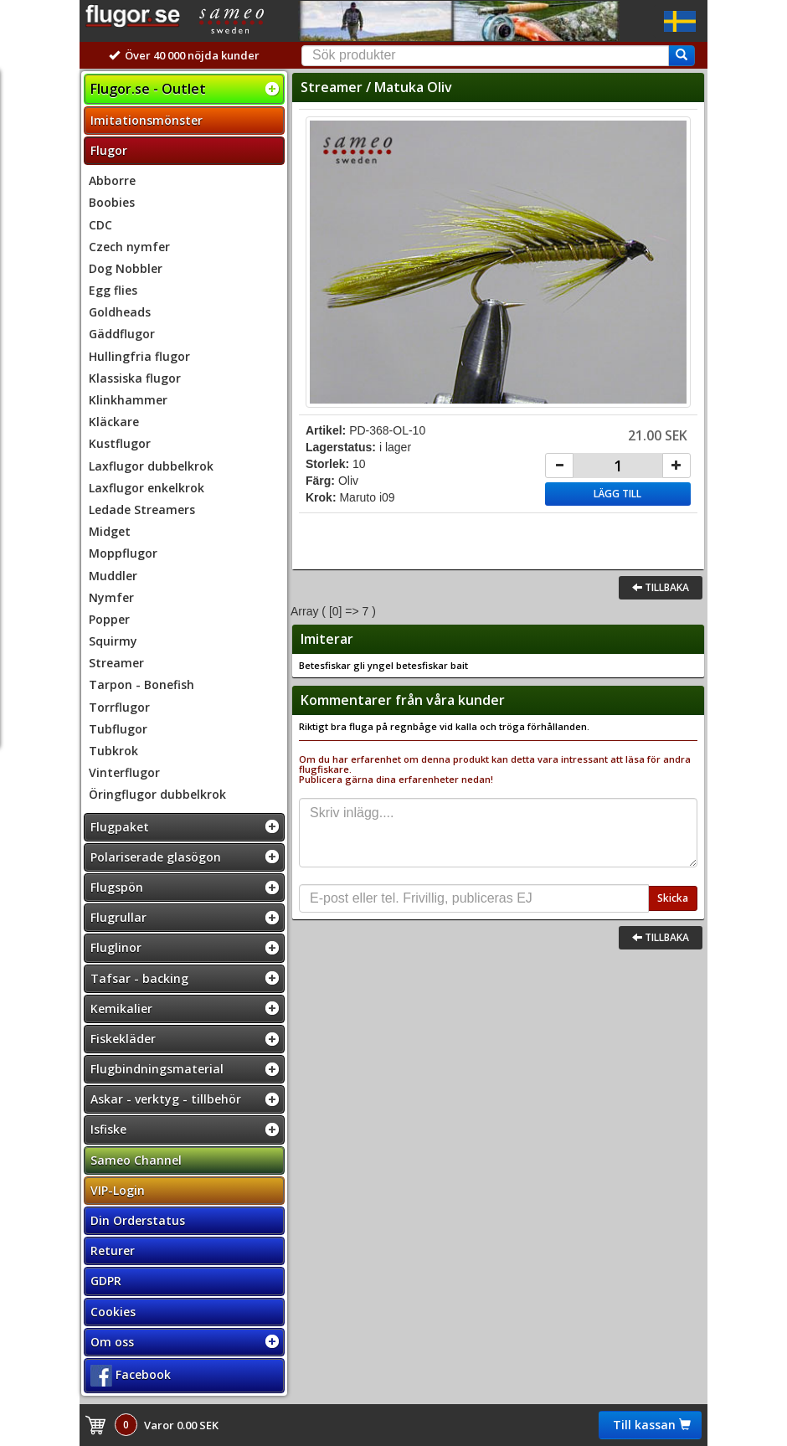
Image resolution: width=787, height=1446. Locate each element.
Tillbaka (660, 587)
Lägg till (617, 493)
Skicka (672, 898)
